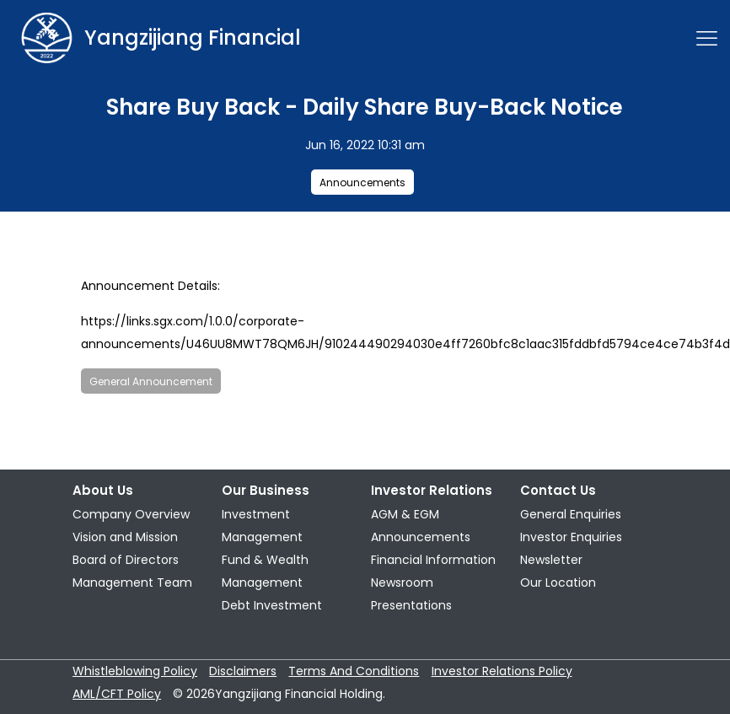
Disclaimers (242, 671)
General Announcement (150, 381)
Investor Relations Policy (502, 671)
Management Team (132, 582)
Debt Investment (272, 605)
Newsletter (551, 559)
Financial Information (433, 559)
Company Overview (131, 514)
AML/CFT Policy (116, 693)
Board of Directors (125, 559)
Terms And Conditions (353, 671)
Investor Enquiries (571, 537)
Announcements (362, 182)
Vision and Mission (125, 537)
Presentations (411, 605)
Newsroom (402, 582)
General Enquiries (570, 514)
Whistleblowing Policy (134, 671)
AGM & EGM (405, 514)
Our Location (558, 582)
